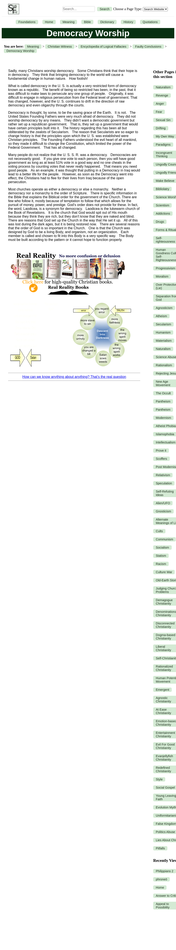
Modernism (163, 418)
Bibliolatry (162, 189)
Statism (161, 555)
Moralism (162, 276)
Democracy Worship (20, 51)
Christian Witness (60, 46)
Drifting (161, 128)
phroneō (161, 879)
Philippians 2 (164, 871)
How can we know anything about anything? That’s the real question (74, 377)
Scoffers (161, 458)
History (128, 22)
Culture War (164, 572)
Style (159, 779)
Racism (161, 564)
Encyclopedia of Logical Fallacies (103, 46)
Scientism (162, 205)
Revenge (162, 95)
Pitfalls (160, 848)
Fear (159, 112)
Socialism (162, 547)
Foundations (26, 22)
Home (49, 22)
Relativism (163, 475)
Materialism (164, 340)
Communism (164, 539)
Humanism (163, 332)
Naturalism (163, 87)
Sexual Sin (163, 120)
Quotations (150, 22)
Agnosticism (164, 308)
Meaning (68, 22)
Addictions (163, 213)
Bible (87, 22)
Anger (160, 103)
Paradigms (163, 144)
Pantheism (163, 401)
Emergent (162, 689)
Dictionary (107, 22)
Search (105, 9)
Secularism (163, 324)
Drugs (160, 221)
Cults (159, 531)
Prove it (161, 450)
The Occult (163, 393)
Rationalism (164, 365)
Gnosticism (163, 511)
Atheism (161, 316)
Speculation (164, 483)
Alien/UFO (163, 503)
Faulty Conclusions (148, 46)
